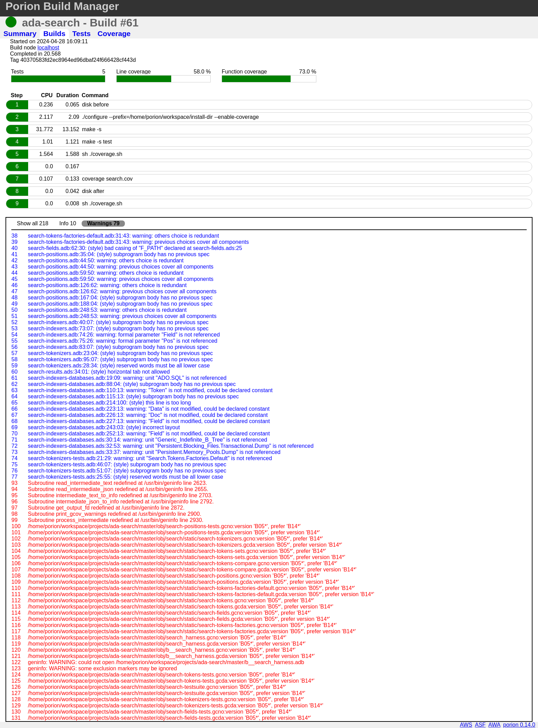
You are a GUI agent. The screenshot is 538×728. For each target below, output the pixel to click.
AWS (466, 725)
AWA (494, 725)
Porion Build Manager (62, 6)
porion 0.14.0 (519, 725)
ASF (480, 725)
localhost (48, 47)
